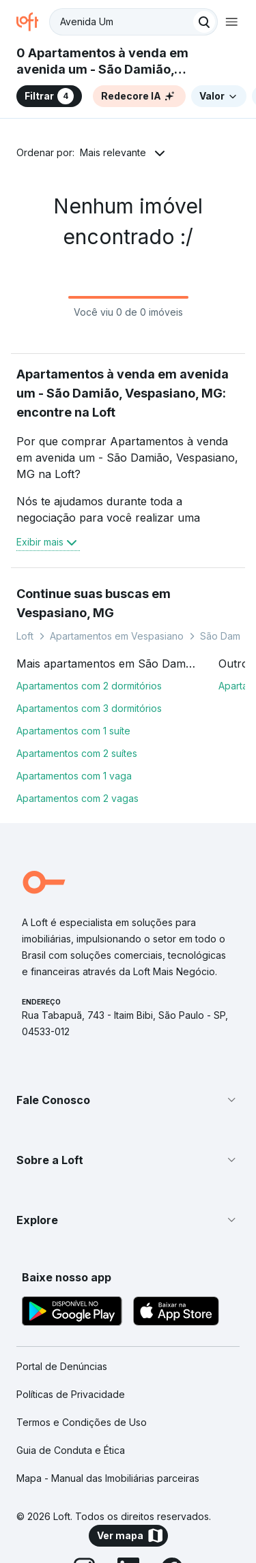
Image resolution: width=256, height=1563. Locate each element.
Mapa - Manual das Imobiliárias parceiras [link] (107, 1478)
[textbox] (133, 21)
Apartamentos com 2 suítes (76, 753)
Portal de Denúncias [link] (61, 1366)
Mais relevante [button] (113, 152)
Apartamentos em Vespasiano (117, 636)
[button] (128, 1100)
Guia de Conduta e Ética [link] (70, 1450)
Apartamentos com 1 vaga (74, 776)
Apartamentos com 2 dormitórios (89, 685)
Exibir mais (48, 542)
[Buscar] (204, 22)
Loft (24, 636)
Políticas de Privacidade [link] (70, 1394)
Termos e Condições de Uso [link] (81, 1422)
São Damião (227, 636)
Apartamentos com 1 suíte (73, 730)
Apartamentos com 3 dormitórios (89, 708)
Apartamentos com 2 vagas (77, 798)
